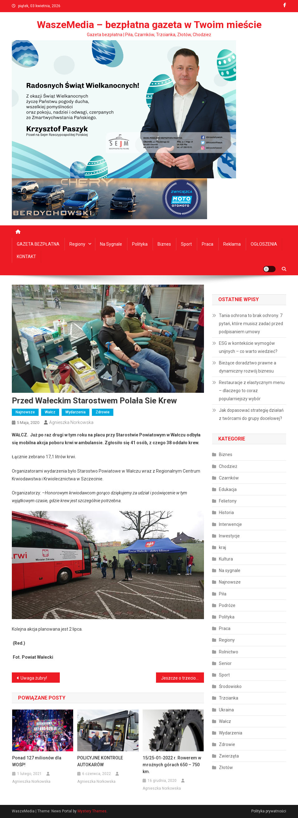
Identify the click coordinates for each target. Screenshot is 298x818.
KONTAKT (26, 256)
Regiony (77, 244)
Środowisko (230, 686)
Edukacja (228, 489)
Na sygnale (111, 244)
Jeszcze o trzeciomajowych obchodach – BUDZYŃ (182, 678)
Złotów (226, 767)
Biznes (164, 244)
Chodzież (228, 466)
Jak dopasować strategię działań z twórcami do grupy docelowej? (251, 414)
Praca (207, 244)
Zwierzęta (229, 755)
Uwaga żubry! (34, 678)
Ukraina (226, 709)
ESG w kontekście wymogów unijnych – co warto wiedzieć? (248, 347)
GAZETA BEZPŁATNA (38, 244)
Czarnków (229, 477)
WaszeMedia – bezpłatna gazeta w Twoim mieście (149, 25)
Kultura (226, 558)
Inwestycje (229, 535)
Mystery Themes (92, 811)
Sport (186, 244)
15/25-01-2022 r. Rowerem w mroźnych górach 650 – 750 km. (172, 764)
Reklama (232, 244)
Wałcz (50, 412)
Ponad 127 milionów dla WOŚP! (36, 761)
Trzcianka (228, 697)
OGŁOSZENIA (264, 244)
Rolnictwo (228, 651)
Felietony (228, 500)
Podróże (227, 605)
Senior (225, 663)
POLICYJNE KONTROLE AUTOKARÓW (100, 761)
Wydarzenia (75, 412)
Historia (226, 512)
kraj (222, 547)
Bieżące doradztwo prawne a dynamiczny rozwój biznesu (247, 366)
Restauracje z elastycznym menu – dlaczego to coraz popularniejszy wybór (252, 390)
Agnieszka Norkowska (71, 422)
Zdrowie (103, 412)
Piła (222, 593)
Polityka (140, 244)
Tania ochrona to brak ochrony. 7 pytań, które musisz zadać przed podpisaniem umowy (251, 323)
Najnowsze (25, 412)
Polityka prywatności (268, 811)
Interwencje (230, 524)
